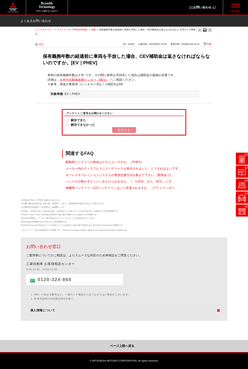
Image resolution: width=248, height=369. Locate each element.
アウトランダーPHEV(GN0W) (72, 29)
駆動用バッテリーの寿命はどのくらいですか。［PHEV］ (105, 162)
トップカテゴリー (44, 29)
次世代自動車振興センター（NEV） (84, 79)
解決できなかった (83, 124)
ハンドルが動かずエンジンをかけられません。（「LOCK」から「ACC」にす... (120, 181)
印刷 (209, 44)
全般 (93, 29)
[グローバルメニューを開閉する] (235, 7)
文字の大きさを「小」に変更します (200, 30)
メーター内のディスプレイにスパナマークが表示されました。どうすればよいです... (123, 168)
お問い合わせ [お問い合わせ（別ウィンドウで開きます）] (202, 7)
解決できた (78, 120)
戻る (41, 44)
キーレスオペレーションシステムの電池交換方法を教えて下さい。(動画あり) (118, 175)
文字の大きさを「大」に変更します (210, 30)
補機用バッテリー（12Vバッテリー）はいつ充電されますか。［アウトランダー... (121, 188)
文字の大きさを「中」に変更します (205, 30)
